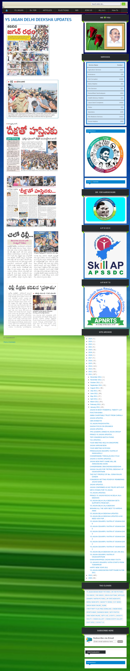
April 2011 (94, 399)
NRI (76, 10)
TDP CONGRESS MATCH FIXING (102, 437)
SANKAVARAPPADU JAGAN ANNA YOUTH (105, 560)
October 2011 (95, 382)
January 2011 (95, 407)
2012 (90, 372)
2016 (90, 361)
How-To (115, 10)
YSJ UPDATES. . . (96, 440)
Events (112, 615)
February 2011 (95, 404)
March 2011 (94, 402)
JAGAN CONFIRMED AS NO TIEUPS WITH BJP (107, 487)
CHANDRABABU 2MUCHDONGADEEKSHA (105, 467)
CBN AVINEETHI (96, 421)
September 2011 (96, 385)
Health (89, 619)
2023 (90, 341)
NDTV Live (104, 615)
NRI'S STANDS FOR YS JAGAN (101, 490)
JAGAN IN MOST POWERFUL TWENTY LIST (106, 410)
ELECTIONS (63, 10)
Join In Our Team (111, 595)
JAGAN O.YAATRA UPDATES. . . (101, 459)
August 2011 (95, 388)
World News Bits (93, 602)
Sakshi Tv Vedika (106, 602)
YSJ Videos (90, 595)
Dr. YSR (33, 10)
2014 (90, 366)
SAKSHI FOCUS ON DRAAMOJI (101, 426)
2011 (90, 374)
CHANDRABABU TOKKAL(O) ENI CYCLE (104, 456)
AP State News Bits (113, 598)
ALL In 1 (102, 10)
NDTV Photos (114, 612)
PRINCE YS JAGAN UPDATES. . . (102, 434)
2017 (90, 358)
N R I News (117, 602)
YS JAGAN (18, 10)
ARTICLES (47, 10)
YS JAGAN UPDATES (97, 493)
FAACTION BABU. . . (97, 413)
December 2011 (96, 377)
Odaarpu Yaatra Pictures (96, 598)
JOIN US (88, 10)
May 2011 (94, 396)
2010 (90, 575)
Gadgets (119, 615)
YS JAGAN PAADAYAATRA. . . (100, 424)
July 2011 (94, 391)
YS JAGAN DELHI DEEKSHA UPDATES (38, 19)
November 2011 (96, 380)
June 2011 (94, 393)
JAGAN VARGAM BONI (98, 445)
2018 (90, 355)
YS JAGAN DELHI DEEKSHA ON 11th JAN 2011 (107, 552)
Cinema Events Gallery (114, 619)
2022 (90, 344)
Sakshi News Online (94, 605)
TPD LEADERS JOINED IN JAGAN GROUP (105, 432)
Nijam (104, 605)
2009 (90, 578)
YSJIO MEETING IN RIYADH (100, 448)
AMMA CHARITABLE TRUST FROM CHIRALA (106, 415)
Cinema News (117, 609)
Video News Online (93, 615)
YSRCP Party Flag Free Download (99, 609)
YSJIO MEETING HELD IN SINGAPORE (104, 443)
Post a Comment (9, 342)
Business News (103, 612)
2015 (90, 363)
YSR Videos (100, 595)
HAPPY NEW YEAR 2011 (99, 567)
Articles (121, 595)
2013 (90, 369)
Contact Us (100, 622)
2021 (90, 347)
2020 (90, 350)
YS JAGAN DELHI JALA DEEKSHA (102, 506)
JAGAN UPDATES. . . (97, 418)
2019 (90, 352)
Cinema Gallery (98, 619)
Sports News (91, 612)
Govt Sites (90, 622)
